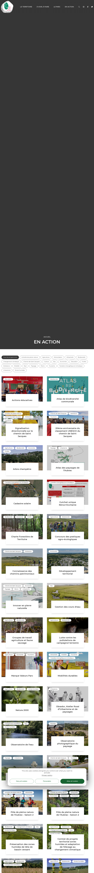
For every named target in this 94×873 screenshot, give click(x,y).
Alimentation (58, 357)
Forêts (84, 361)
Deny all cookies (21, 781)
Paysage (33, 366)
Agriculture (45, 357)
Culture (46, 361)
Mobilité (16, 366)
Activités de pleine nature (30, 357)
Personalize (47, 781)
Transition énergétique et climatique (71, 366)
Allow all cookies (72, 781)
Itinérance (6, 366)
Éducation (74, 361)
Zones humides (20, 370)
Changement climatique (11, 361)
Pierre (43, 366)
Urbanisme (6, 370)
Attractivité (70, 357)
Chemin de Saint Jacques (31, 361)
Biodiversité (81, 357)
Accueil (47, 337)
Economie (63, 361)
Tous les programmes (10, 357)
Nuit (25, 366)
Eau (54, 361)
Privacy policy (47, 775)
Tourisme (52, 366)
